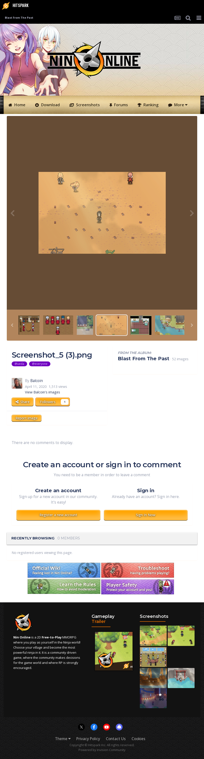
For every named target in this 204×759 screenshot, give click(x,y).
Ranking (150, 104)
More (180, 104)
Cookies (138, 738)
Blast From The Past (143, 358)
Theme (63, 738)
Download (50, 104)
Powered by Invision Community (102, 750)
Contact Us (116, 738)
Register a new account (58, 515)
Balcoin (36, 380)
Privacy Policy (88, 738)
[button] (12, 325)
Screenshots (87, 104)
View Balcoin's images (42, 392)
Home (19, 104)
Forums (120, 104)
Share (23, 401)
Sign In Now (145, 515)
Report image (27, 418)
